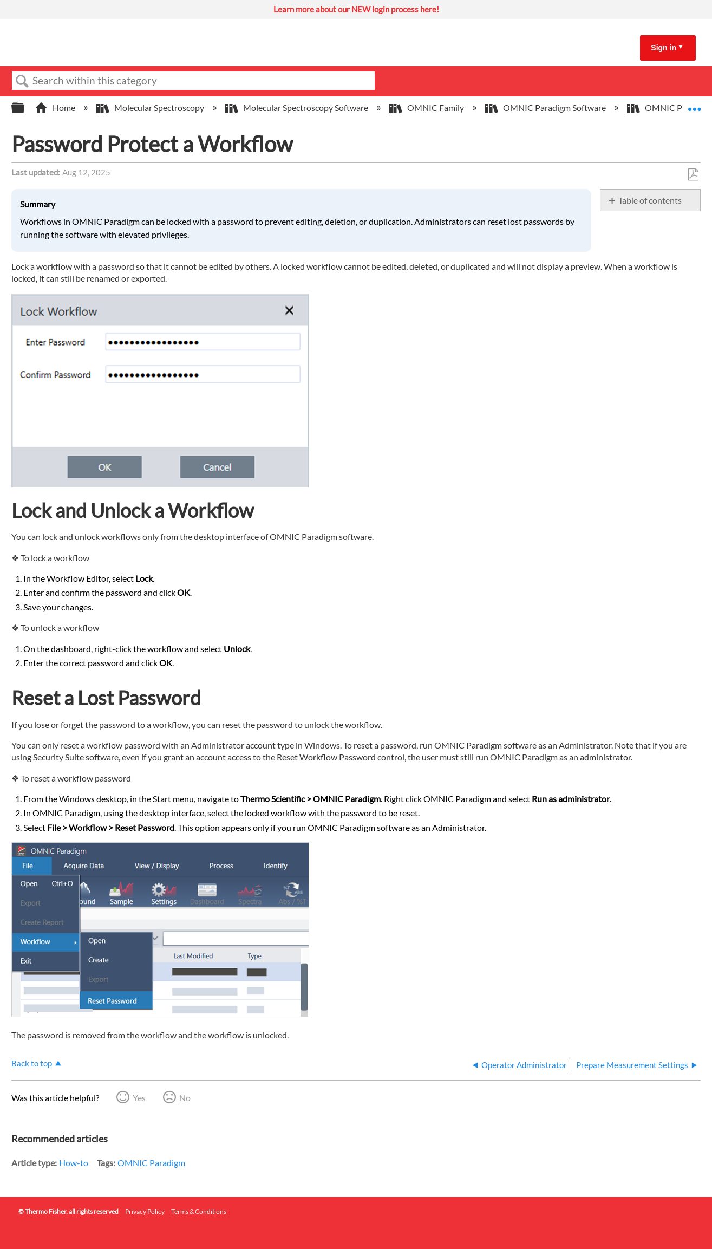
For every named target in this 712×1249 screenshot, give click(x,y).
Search (22, 81)
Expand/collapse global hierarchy (24, 108)
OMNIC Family (427, 107)
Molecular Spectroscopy (151, 107)
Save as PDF (692, 174)
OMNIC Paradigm (151, 1162)
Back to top (31, 1063)
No (185, 1097)
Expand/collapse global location (694, 104)
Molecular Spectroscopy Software (297, 107)
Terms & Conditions (198, 1211)
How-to (73, 1162)
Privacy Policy (145, 1211)
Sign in (663, 47)
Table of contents (650, 200)
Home (56, 107)
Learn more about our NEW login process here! (356, 9)
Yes (139, 1097)
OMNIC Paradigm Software (546, 107)
